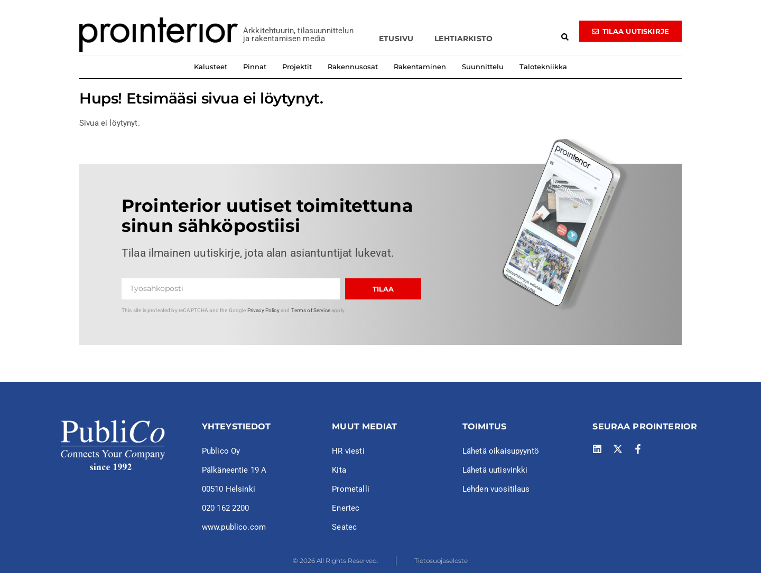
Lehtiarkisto (463, 38)
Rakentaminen (420, 66)
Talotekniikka (543, 66)
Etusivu (396, 38)
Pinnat (254, 66)
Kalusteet (210, 66)
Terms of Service (310, 310)
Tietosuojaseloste (441, 561)
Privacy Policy (263, 310)
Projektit (297, 66)
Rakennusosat (353, 66)
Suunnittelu (483, 66)
